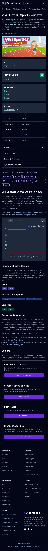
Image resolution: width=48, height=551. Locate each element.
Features (24, 147)
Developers (6, 497)
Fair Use (23, 547)
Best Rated (29, 455)
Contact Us (36, 547)
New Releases (30, 467)
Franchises (6, 505)
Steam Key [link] (7, 177)
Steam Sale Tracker (32, 484)
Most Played (29, 459)
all (20, 221)
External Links (24, 153)
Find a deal (24, 396)
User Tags (6, 493)
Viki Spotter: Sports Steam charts (25, 212)
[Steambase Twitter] (31, 529)
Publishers (6, 501)
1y (15, 221)
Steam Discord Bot (9, 518)
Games (8, 9)
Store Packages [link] (8, 181)
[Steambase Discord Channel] (25, 529)
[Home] (2, 9)
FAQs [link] (5, 185)
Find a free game (24, 375)
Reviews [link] (20, 172)
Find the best (24, 416)
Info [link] (20, 181)
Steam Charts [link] (8, 172)
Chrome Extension (9, 514)
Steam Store (18, 340)
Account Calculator (9, 530)
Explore (5, 534)
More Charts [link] (40, 181)
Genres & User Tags (24, 159)
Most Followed (30, 463)
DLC (4, 459)
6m (11, 221)
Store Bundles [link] (29, 177)
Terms (16, 547)
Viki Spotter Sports (19, 9)
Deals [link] (17, 177)
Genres (5, 484)
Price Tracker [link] (32, 172)
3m (5, 221)
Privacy (10, 547)
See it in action (24, 437)
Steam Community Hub (15, 345)
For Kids (24, 129)
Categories (6, 488)
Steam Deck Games (32, 475)
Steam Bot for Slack (9, 522)
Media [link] (29, 181)
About (29, 547)
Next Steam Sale (8, 526)
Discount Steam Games (33, 488)
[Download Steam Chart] (43, 220)
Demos (5, 463)
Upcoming (29, 471)
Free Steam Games (32, 493)
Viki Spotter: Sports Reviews (38, 9)
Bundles (5, 467)
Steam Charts (7, 471)
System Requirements (24, 164)
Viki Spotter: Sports (9, 20)
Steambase (27, 517)
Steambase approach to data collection (28, 329)
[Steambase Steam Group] (28, 529)
